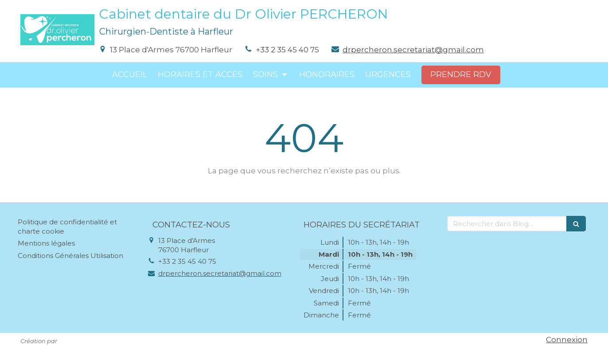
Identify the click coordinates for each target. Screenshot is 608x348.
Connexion (567, 339)
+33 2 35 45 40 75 (287, 49)
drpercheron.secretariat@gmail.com (413, 49)
